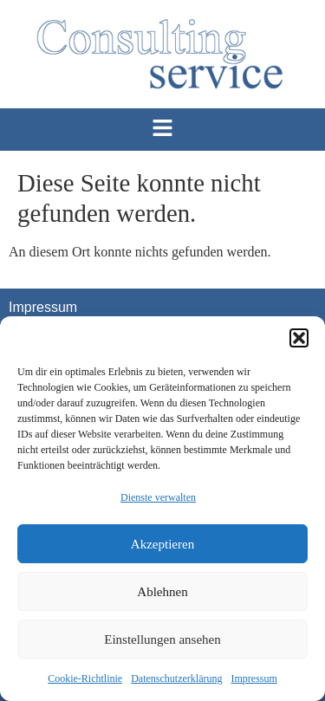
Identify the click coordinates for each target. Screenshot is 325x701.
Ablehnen (162, 592)
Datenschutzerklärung (176, 678)
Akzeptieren (162, 544)
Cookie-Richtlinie (85, 678)
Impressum (253, 678)
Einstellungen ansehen (162, 639)
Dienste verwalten (158, 497)
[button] (299, 338)
